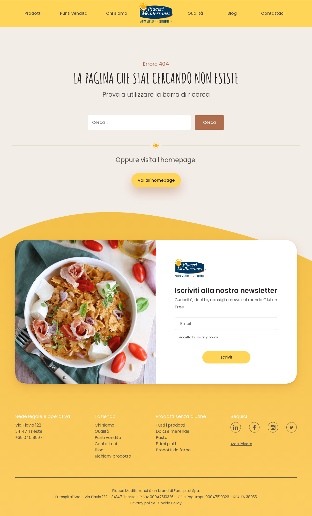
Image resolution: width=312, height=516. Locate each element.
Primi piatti (166, 444)
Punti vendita (73, 13)
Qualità (195, 13)
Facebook (254, 427)
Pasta (161, 438)
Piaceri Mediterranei (156, 12)
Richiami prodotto (113, 456)
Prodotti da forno (173, 450)
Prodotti (33, 13)
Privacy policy (142, 503)
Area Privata (241, 443)
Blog (232, 13)
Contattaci (273, 13)
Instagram (273, 427)
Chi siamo (116, 13)
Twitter (291, 427)
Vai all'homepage (156, 180)
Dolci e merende (172, 431)
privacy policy (206, 337)
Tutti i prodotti (170, 425)
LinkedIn (236, 427)
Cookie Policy (170, 503)
